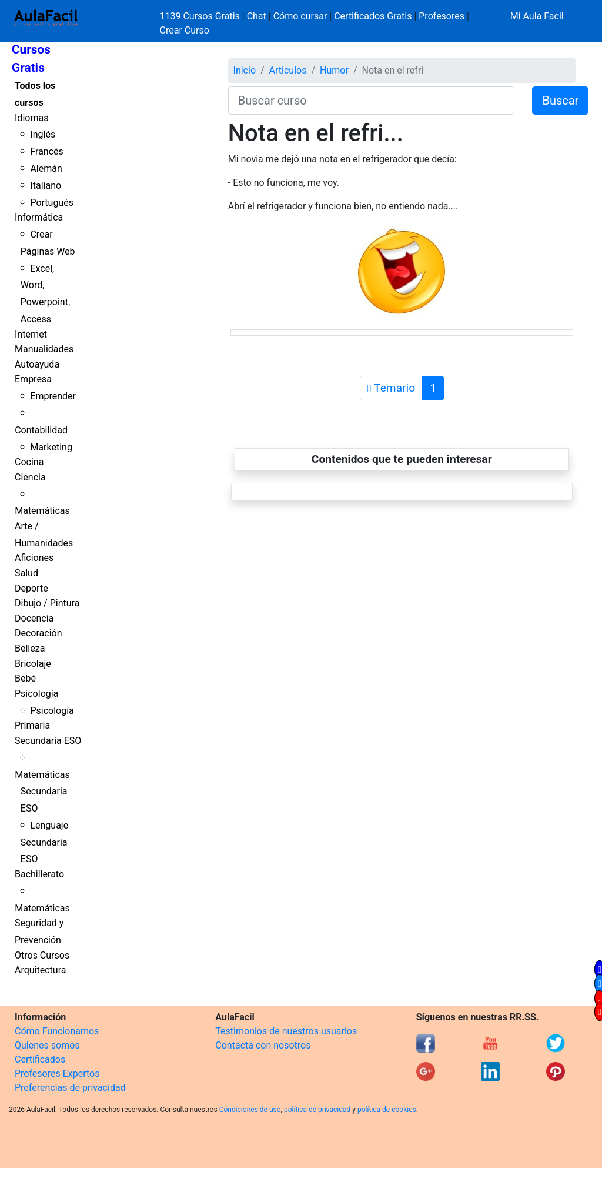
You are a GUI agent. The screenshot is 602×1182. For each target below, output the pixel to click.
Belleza (30, 648)
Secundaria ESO (48, 740)
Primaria (32, 725)
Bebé (25, 678)
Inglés (42, 134)
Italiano (45, 185)
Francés (46, 151)
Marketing (51, 447)
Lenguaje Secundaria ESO (44, 842)
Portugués (51, 202)
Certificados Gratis (373, 16)
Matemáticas (42, 510)
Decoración (38, 633)
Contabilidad (41, 430)
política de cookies (386, 1110)
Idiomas (31, 117)
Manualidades (44, 349)
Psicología (36, 693)
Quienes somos (47, 1045)
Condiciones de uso (250, 1110)
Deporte (31, 588)
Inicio (244, 70)
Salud (26, 573)
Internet (31, 334)
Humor (334, 70)
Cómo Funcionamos (57, 1031)
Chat (256, 16)
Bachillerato (39, 874)
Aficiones (34, 557)
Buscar (560, 101)
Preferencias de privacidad (70, 1087)
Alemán (46, 168)
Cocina (29, 462)
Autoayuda (37, 364)
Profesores (441, 16)
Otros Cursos (42, 955)
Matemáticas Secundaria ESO (42, 791)
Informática (39, 217)
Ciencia (30, 477)
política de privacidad (317, 1110)
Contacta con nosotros (262, 1045)
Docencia (34, 618)
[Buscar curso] (371, 100)
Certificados (40, 1059)
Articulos (288, 70)
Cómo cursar (300, 16)
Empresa (33, 379)
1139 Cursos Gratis (201, 16)
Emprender (53, 396)
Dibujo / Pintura (47, 603)
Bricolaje (33, 663)
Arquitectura (40, 970)
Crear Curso (184, 30)
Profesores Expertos (57, 1073)
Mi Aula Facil (537, 16)
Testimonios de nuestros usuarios (286, 1031)
